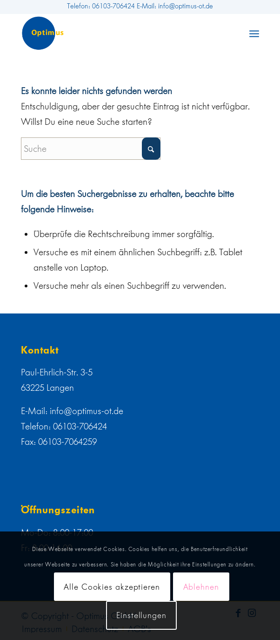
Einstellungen (141, 615)
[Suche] (90, 148)
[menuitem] (254, 33)
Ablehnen (201, 587)
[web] (116, 33)
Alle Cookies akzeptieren (112, 587)
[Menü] (254, 33)
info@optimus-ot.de (86, 410)
